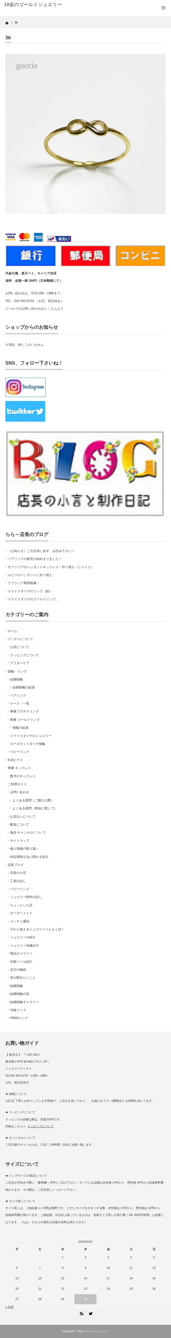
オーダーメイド (21, 913)
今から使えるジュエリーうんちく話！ (37, 929)
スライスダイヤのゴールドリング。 (33, 599)
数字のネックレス (23, 776)
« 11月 (9, 1306)
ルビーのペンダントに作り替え (30, 575)
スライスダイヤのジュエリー (31, 736)
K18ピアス (15, 760)
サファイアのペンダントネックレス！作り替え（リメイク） (51, 567)
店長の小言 (18, 873)
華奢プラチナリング (24, 711)
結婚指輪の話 (19, 994)
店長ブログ (16, 865)
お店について (19, 647)
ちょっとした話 (21, 905)
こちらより (56, 308)
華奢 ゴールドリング (25, 720)
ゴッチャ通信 (19, 921)
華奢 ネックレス (19, 768)
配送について (19, 824)
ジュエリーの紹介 (23, 937)
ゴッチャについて (20, 639)
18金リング (18, 1010)
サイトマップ (19, 841)
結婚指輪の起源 (23, 687)
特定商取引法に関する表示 (29, 857)
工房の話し (18, 881)
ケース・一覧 (19, 703)
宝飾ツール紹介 (21, 962)
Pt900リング (19, 1018)
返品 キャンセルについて (28, 832)
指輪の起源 (20, 728)
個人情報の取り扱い (24, 849)
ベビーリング (19, 752)
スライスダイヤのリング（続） (30, 591)
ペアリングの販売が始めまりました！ (35, 559)
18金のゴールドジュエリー (33, 4)
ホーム (12, 631)
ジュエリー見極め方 (24, 945)
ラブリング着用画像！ (24, 583)
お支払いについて (23, 816)
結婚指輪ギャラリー (24, 1002)
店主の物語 (18, 970)
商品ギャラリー (21, 953)
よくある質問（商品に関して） (34, 808)
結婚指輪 (16, 679)
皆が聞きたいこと (23, 977)
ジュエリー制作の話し (26, 897)
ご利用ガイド (17, 784)
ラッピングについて (24, 655)
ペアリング (18, 695)
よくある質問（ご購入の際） (33, 800)
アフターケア (19, 663)
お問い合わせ (19, 792)
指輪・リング (17, 671)
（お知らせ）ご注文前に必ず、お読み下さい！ (41, 551)
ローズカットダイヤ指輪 (27, 744)
